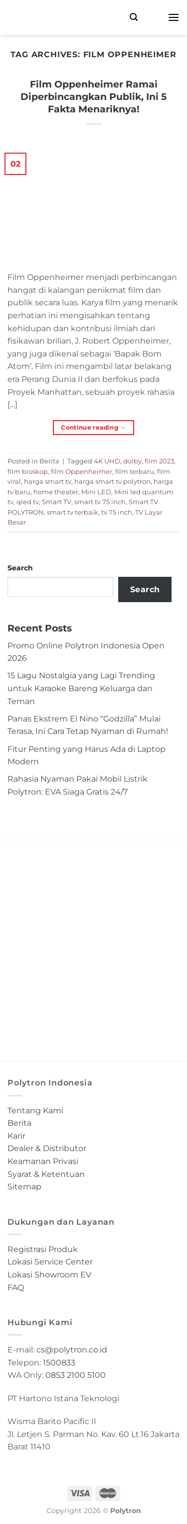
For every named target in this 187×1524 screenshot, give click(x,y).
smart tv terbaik (72, 512)
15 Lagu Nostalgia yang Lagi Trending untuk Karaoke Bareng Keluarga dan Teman (81, 688)
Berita (49, 461)
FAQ (15, 1287)
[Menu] (174, 17)
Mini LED (96, 492)
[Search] (134, 17)
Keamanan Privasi (42, 1161)
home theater (55, 492)
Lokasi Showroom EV (49, 1274)
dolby (132, 461)
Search (20, 567)
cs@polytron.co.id (71, 1349)
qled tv (27, 502)
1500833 (59, 1362)
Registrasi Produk (42, 1249)
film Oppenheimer (81, 471)
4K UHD (107, 461)
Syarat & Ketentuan (46, 1174)
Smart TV (56, 502)
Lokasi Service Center (50, 1261)
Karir (16, 1136)
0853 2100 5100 (75, 1375)
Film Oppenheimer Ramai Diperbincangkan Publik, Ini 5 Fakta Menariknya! (93, 96)
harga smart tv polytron (112, 481)
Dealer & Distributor (46, 1148)
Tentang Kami (35, 1110)
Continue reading (93, 427)
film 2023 (159, 461)
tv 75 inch (116, 512)
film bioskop (27, 471)
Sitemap (24, 1186)
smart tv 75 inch (100, 502)
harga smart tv (47, 481)
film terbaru (134, 471)
